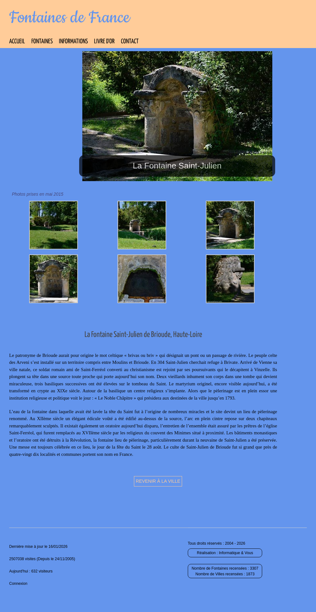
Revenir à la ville (158, 481)
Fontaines (42, 42)
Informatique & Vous (236, 553)
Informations (73, 42)
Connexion (18, 583)
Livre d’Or (104, 42)
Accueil (17, 42)
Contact (130, 42)
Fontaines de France (69, 17)
